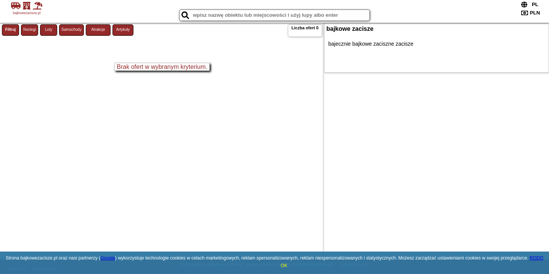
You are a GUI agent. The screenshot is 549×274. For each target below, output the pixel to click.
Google (107, 258)
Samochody (71, 29)
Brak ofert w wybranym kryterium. (162, 67)
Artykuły (123, 29)
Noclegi (29, 29)
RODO (536, 258)
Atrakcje (98, 29)
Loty (48, 29)
